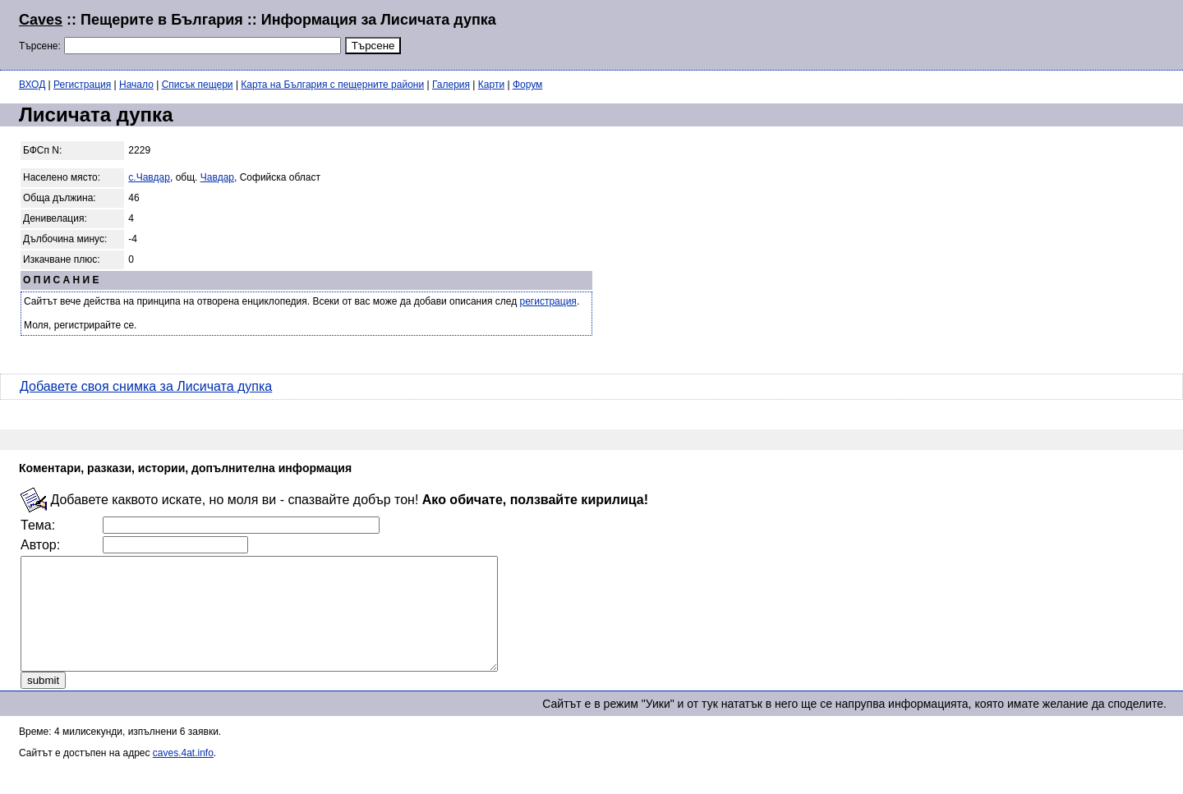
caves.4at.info (183, 775)
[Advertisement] (964, 32)
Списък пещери (197, 84)
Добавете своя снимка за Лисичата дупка (146, 386)
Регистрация (82, 84)
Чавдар (217, 177)
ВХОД (32, 84)
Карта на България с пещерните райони (332, 84)
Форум (527, 84)
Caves (40, 19)
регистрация (548, 301)
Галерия (451, 84)
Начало (136, 84)
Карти (491, 84)
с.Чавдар (149, 177)
